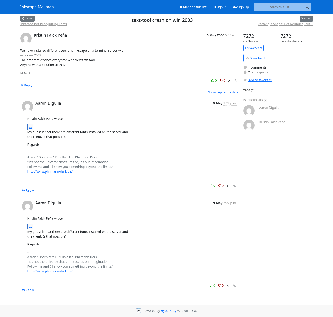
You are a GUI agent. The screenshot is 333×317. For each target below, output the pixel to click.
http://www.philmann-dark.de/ (50, 171)
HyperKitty (168, 310)
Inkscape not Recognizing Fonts (43, 24)
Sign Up (241, 7)
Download (255, 58)
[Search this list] (278, 7)
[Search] (307, 7)
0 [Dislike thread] (222, 80)
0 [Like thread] (214, 80)
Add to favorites (257, 80)
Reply (26, 85)
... (30, 126)
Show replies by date (223, 92)
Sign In (220, 7)
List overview (253, 48)
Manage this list (193, 7)
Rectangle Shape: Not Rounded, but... (285, 24)
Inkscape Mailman (37, 7)
